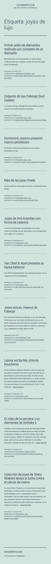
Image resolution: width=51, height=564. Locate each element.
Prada (36, 200)
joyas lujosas (39, 398)
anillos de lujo (19, 76)
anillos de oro (19, 398)
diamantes (38, 76)
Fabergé (17, 120)
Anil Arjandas (19, 245)
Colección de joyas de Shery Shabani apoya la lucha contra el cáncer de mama (24, 478)
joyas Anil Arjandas (33, 245)
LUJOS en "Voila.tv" (30, 451)
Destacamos (20, 73)
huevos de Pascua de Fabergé (35, 340)
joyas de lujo (8, 78)
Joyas (33, 73)
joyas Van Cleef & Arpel (34, 287)
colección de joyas (20, 516)
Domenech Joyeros (20, 162)
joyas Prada (30, 200)
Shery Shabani (14, 518)
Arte (17, 337)
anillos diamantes (28, 76)
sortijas (6, 400)
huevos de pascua (20, 340)
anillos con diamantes (21, 454)
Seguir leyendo (18, 387)
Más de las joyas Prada (19, 180)
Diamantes (27, 73)
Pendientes (42, 162)
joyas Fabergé (42, 120)
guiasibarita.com (25, 5)
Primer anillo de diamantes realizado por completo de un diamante (23, 49)
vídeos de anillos (9, 456)
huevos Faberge (25, 120)
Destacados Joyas (21, 118)
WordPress (20, 556)
